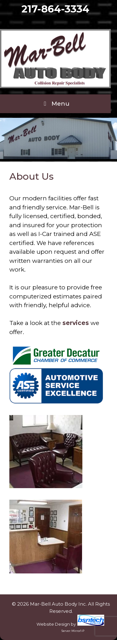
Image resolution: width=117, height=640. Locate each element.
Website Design (53, 624)
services (75, 323)
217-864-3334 (55, 9)
